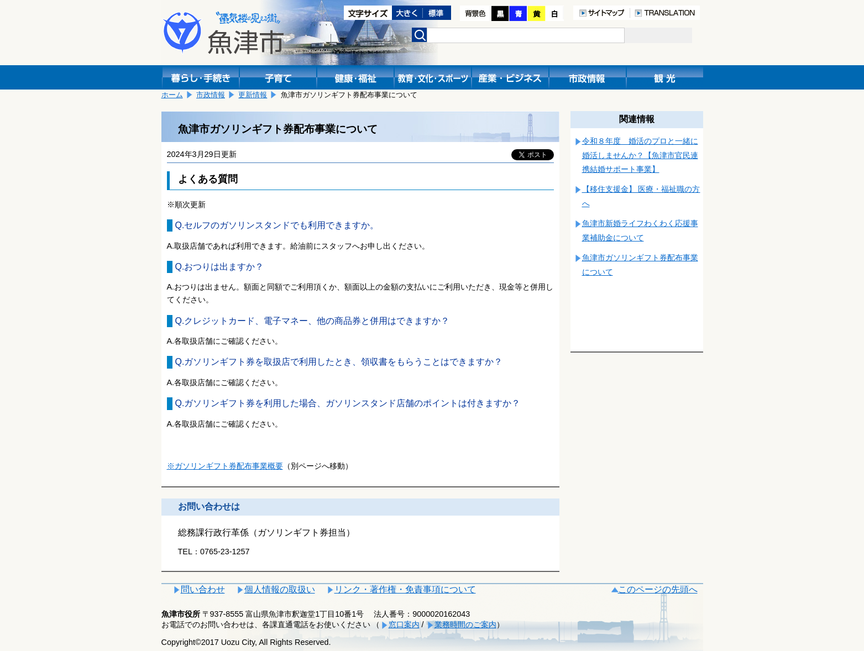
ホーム (172, 95)
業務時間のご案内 (465, 624)
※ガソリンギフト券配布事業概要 (225, 465)
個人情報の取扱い (279, 589)
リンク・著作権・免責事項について (405, 589)
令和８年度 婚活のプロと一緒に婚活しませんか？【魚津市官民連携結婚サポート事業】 (640, 155)
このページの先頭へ (658, 589)
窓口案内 (404, 624)
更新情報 (252, 95)
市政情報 (210, 95)
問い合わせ (203, 589)
